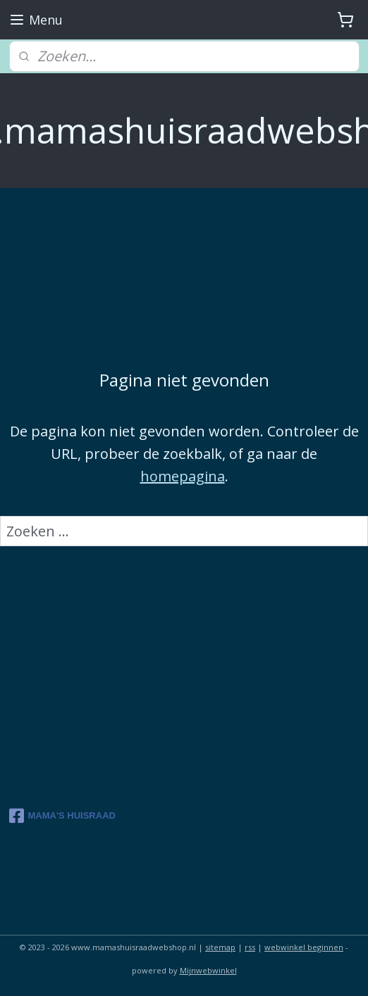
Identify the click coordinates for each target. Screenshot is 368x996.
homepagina (182, 475)
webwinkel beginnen (303, 947)
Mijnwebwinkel (208, 970)
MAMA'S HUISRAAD (62, 815)
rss (250, 947)
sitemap (220, 947)
